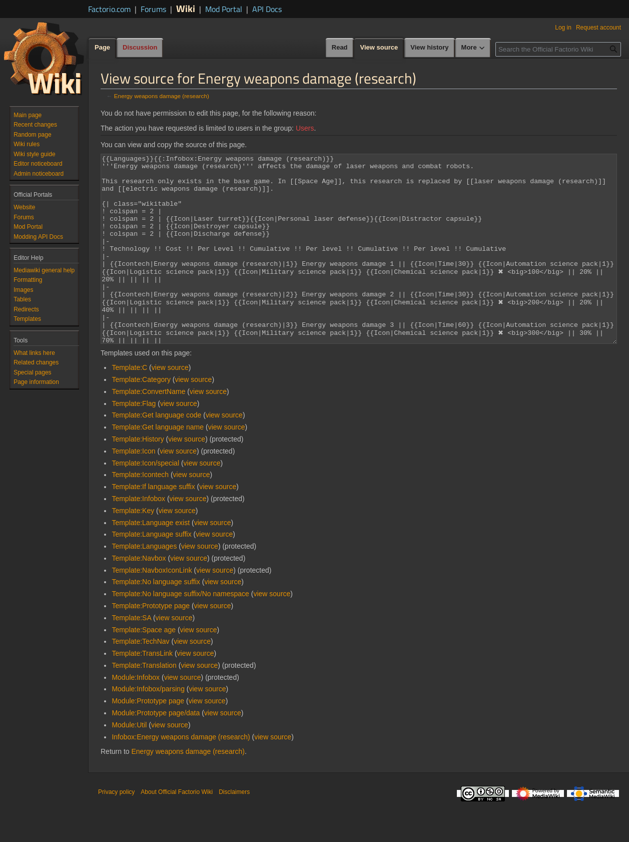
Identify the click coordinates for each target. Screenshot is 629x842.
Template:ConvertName (148, 429)
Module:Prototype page (148, 738)
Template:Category (141, 417)
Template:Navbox (139, 596)
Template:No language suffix (156, 619)
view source (170, 405)
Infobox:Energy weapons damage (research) (181, 774)
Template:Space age (144, 667)
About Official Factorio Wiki (177, 829)
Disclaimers (234, 829)
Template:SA (131, 655)
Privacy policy (116, 829)
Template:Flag (134, 441)
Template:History (138, 477)
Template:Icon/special (145, 501)
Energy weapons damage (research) (161, 96)
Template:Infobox (138, 536)
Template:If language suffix (153, 524)
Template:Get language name (158, 465)
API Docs (267, 9)
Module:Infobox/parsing (148, 726)
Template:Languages (144, 584)
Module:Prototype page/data (156, 750)
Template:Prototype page (151, 643)
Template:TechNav (140, 679)
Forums (153, 9)
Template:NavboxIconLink (152, 608)
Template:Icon (133, 489)
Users (305, 128)
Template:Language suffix (151, 572)
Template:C (129, 405)
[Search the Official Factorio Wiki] (558, 49)
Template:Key (133, 548)
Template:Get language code (156, 453)
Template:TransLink (142, 691)
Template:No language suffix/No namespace (180, 631)
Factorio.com (109, 9)
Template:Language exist (151, 560)
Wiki (185, 8)
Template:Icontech (140, 512)
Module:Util (129, 762)
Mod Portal (223, 9)
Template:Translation (144, 703)
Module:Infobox (136, 715)
